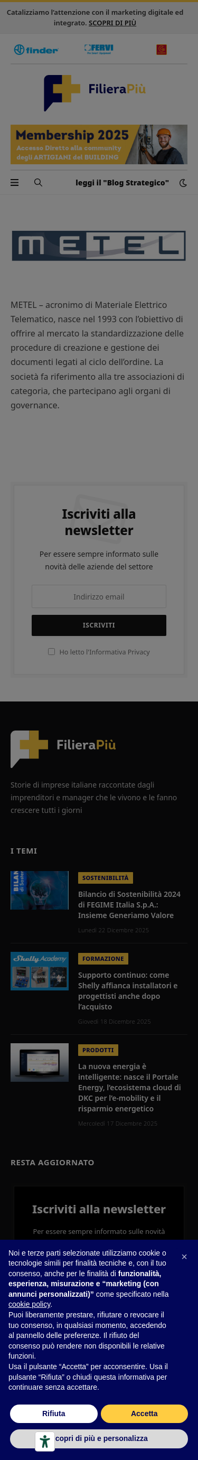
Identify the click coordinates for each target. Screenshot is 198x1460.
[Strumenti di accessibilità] (45, 1441)
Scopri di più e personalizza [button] (98, 1438)
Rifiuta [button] (53, 1413)
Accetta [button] (144, 1413)
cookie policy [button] (29, 1304)
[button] (184, 1256)
